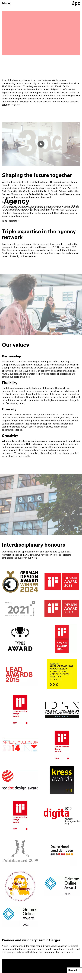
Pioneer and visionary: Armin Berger (31, 940)
